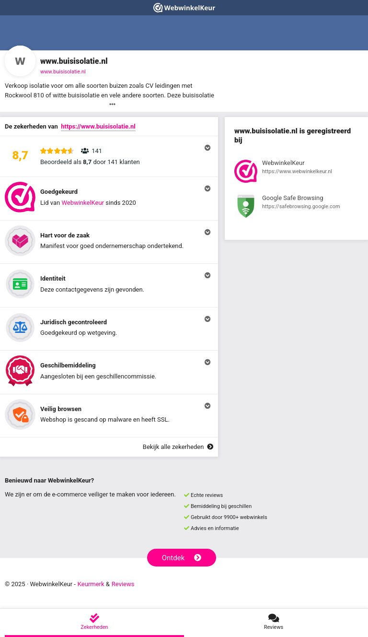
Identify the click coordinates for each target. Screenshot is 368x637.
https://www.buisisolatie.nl (98, 126)
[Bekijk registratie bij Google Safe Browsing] (296, 208)
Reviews (123, 584)
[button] (109, 156)
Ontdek (182, 558)
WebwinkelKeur (82, 202)
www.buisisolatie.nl (63, 72)
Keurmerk (91, 584)
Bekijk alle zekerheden (178, 446)
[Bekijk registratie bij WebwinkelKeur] (296, 173)
